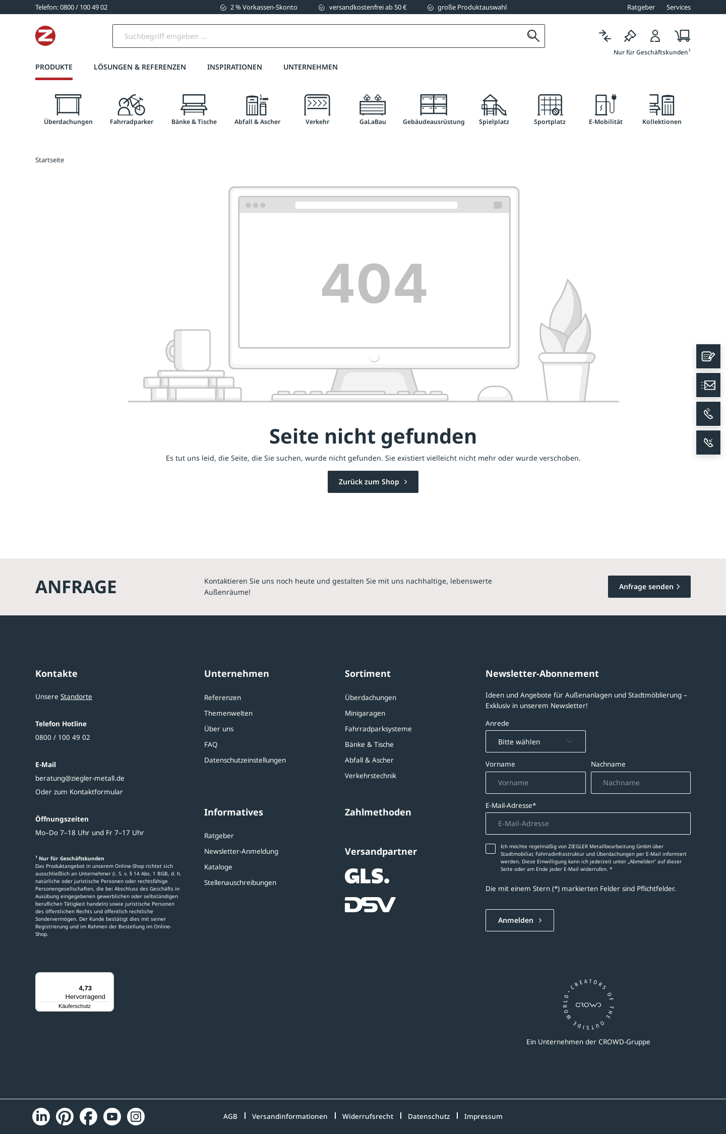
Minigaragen (365, 713)
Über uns (218, 728)
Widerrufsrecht (367, 1116)
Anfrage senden (646, 586)
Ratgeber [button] (641, 7)
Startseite (49, 160)
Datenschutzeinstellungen (245, 760)
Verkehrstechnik (370, 775)
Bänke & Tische (369, 744)
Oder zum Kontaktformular (79, 791)
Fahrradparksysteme (378, 728)
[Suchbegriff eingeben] (357, 36)
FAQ (211, 744)
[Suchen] (533, 36)
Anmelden (516, 920)
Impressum (483, 1116)
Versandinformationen (290, 1116)
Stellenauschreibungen (240, 882)
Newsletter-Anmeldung (241, 851)
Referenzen (222, 697)
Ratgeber (219, 835)
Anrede (497, 723)
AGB (230, 1116)
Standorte (76, 696)
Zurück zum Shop (370, 482)
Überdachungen (370, 697)
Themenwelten (228, 713)
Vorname (500, 764)
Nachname (608, 764)
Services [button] (679, 7)
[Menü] (108, 978)
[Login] (655, 36)
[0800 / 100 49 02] (71, 7)
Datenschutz (429, 1116)
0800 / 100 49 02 (62, 737)
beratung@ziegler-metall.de (80, 778)
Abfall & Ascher (369, 760)
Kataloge (218, 866)
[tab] (68, 110)
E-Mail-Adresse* (511, 805)
